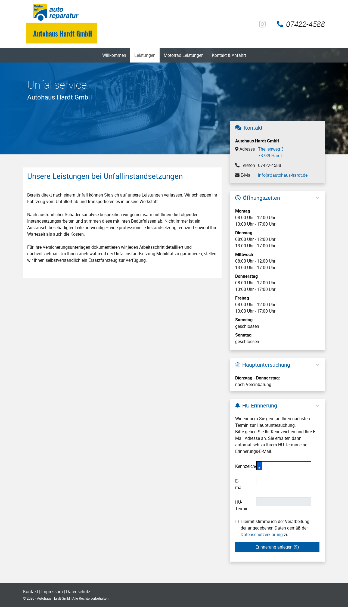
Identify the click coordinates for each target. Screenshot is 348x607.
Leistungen (145, 55)
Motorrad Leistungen (184, 55)
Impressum (52, 591)
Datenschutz (78, 591)
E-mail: (240, 484)
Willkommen (114, 55)
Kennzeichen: (243, 466)
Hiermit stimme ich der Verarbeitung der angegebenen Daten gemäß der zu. (272, 527)
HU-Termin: (242, 505)
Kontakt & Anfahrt (229, 55)
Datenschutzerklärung (262, 534)
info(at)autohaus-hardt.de (282, 175)
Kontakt (30, 591)
